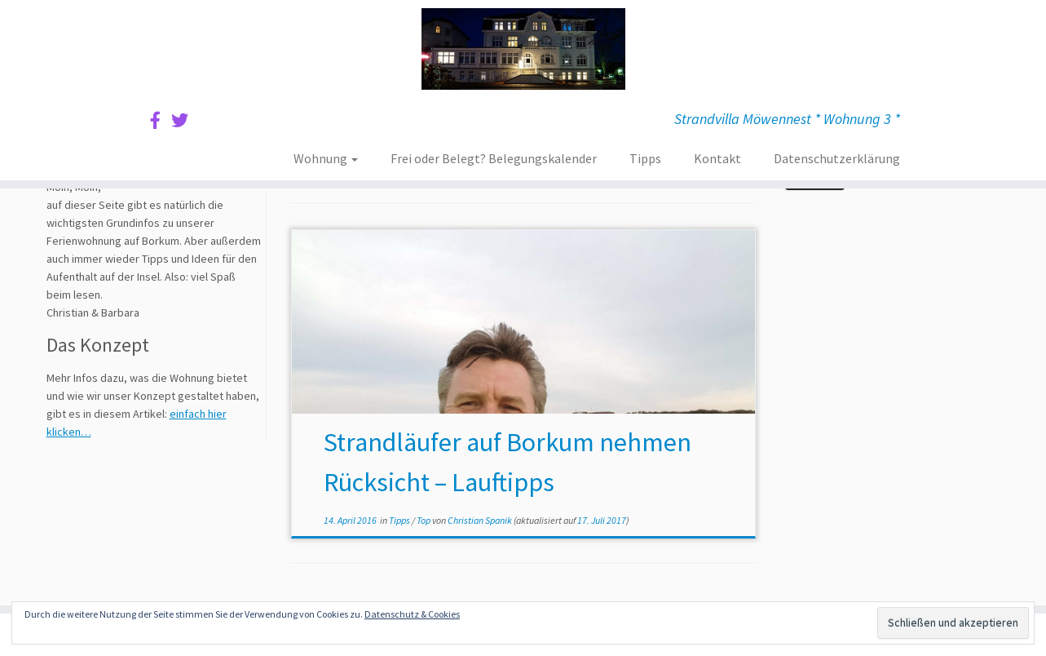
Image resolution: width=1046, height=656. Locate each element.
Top (424, 520)
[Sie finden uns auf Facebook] (160, 120)
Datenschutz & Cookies (412, 614)
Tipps (645, 158)
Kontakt (717, 158)
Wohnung (325, 158)
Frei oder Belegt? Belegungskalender (494, 158)
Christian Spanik (480, 520)
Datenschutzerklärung (837, 158)
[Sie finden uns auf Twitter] (185, 120)
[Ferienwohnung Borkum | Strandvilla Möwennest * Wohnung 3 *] (523, 49)
